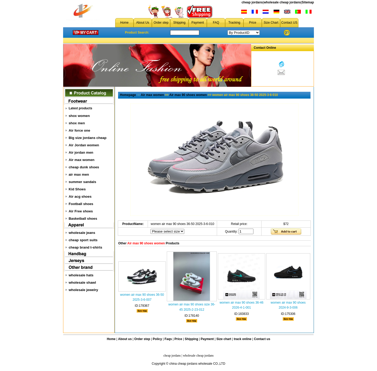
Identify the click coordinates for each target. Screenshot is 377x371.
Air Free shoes (81, 211)
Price (252, 22)
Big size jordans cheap (87, 138)
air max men (79, 174)
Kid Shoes (77, 189)
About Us (142, 22)
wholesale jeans (82, 233)
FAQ (216, 22)
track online (242, 339)
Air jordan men (81, 152)
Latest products (80, 108)
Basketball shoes (83, 219)
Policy (157, 339)
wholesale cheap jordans (282, 2)
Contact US (289, 22)
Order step (161, 22)
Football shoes (81, 204)
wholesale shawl (82, 282)
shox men (77, 123)
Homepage (128, 95)
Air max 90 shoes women (188, 95)
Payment (197, 22)
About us (125, 339)
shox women (79, 116)
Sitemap (308, 2)
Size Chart (271, 22)
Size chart (223, 339)
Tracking (234, 22)
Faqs (168, 339)
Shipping (179, 22)
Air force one (79, 130)
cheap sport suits (83, 240)
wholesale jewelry (83, 290)
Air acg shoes (80, 196)
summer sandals (82, 182)
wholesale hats (81, 275)
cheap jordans (252, 2)
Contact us (262, 339)
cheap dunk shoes (84, 167)
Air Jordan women (84, 145)
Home (124, 22)
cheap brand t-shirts (85, 247)
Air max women (82, 160)
